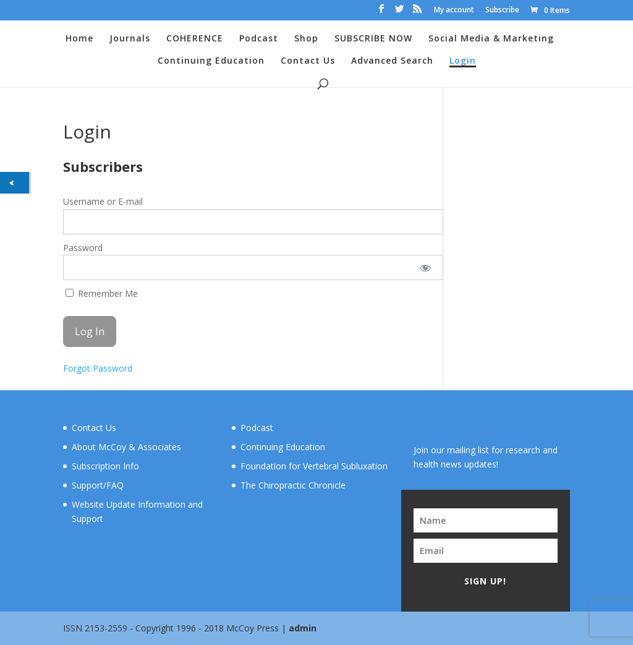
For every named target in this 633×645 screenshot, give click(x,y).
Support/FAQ (98, 485)
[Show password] (425, 267)
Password (83, 248)
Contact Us (308, 61)
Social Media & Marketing (491, 39)
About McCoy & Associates (126, 447)
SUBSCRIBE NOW (373, 39)
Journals (129, 39)
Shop (306, 39)
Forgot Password (97, 368)
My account (454, 10)
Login (462, 61)
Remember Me (102, 293)
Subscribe (502, 10)
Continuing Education (211, 61)
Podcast (258, 39)
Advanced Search (392, 61)
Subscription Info (105, 466)
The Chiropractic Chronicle (293, 485)
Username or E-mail (103, 201)
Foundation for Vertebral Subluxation (314, 466)
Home (79, 39)
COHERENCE (194, 39)
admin (302, 628)
